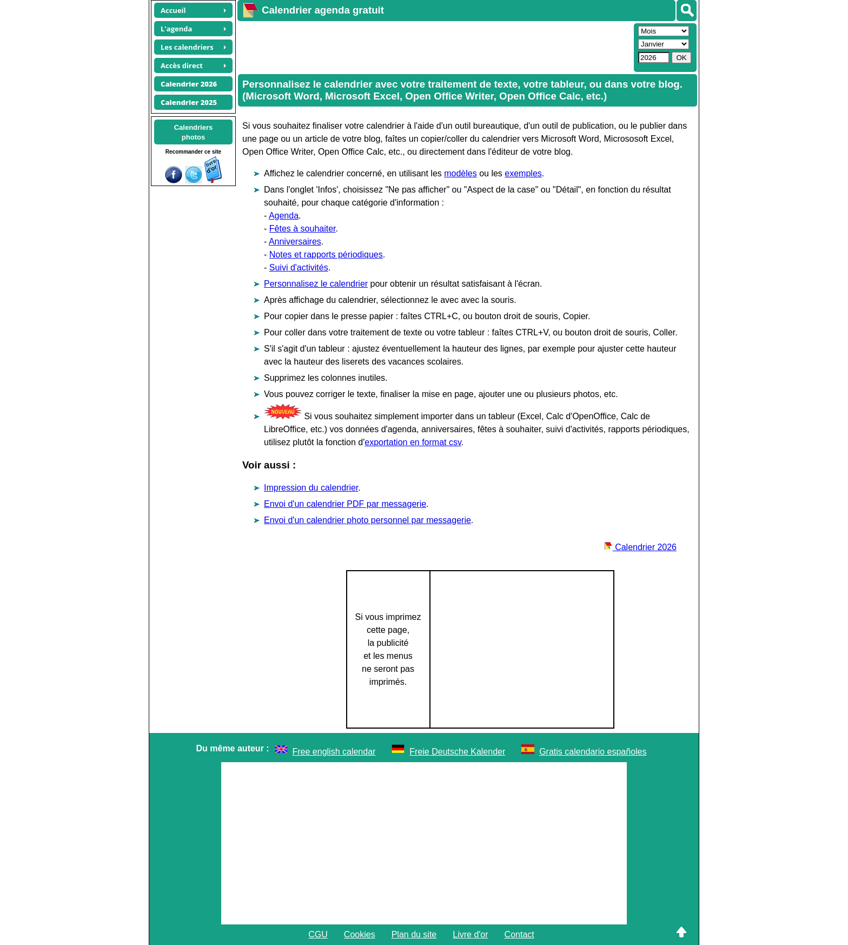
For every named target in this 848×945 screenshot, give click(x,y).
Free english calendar (334, 751)
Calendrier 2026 (640, 547)
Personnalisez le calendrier (316, 283)
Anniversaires (295, 241)
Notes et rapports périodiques (326, 254)
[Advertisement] (434, 46)
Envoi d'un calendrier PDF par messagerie (345, 503)
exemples (523, 173)
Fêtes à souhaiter (302, 228)
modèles (460, 173)
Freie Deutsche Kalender (457, 751)
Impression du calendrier (311, 487)
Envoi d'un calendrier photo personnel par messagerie (367, 520)
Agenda (284, 215)
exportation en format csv (413, 442)
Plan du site (414, 934)
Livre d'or (470, 934)
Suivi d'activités (298, 267)
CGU (318, 934)
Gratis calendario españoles (592, 751)
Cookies (359, 934)
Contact (519, 934)
